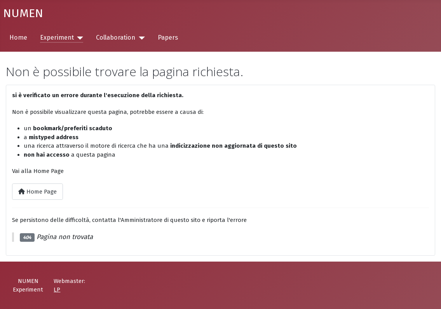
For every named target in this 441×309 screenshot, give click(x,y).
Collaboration (115, 37)
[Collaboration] (140, 38)
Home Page (37, 191)
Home (18, 37)
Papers (168, 37)
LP (57, 289)
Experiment (57, 37)
